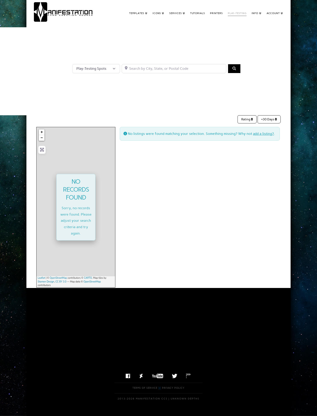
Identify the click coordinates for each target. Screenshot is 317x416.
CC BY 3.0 (60, 281)
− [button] (42, 138)
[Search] (234, 68)
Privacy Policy (173, 388)
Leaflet (41, 278)
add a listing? (263, 134)
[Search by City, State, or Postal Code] (174, 68)
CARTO (88, 278)
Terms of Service (145, 388)
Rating (247, 119)
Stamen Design (46, 281)
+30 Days (269, 119)
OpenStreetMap (58, 278)
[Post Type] (96, 68)
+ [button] (42, 132)
